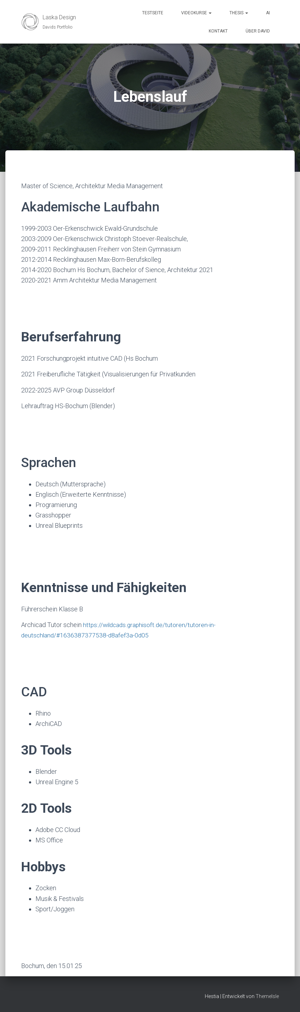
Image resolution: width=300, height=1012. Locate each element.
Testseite (152, 12)
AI (268, 12)
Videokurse (196, 12)
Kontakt (218, 31)
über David (258, 31)
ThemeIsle (267, 996)
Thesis (238, 12)
